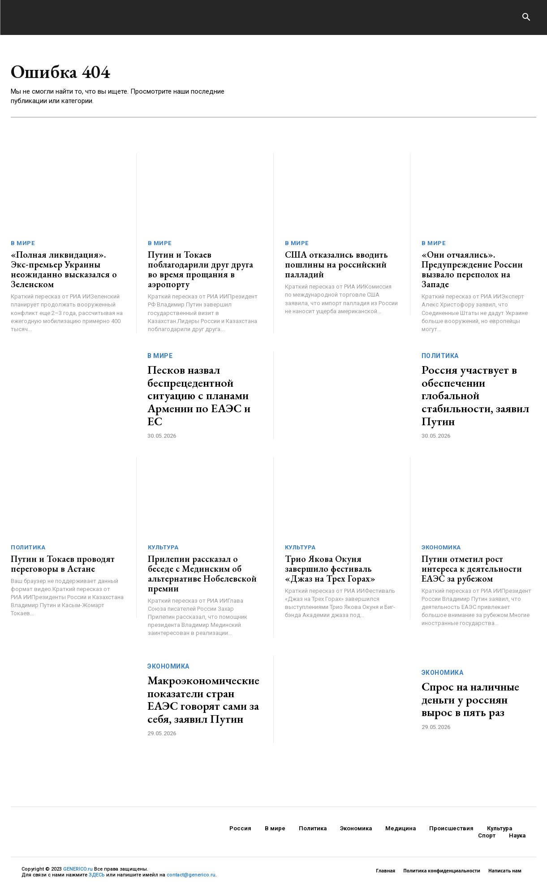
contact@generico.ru (191, 875)
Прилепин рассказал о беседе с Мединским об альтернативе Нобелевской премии (202, 573)
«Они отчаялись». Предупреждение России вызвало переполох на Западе (472, 269)
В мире (22, 243)
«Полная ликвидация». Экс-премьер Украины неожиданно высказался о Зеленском (64, 269)
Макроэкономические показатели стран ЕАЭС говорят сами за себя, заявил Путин (203, 699)
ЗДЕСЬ (97, 875)
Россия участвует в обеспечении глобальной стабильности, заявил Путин (475, 395)
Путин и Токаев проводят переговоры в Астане (63, 563)
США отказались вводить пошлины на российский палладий (336, 264)
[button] (526, 18)
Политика (440, 356)
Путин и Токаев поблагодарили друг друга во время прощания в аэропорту (200, 269)
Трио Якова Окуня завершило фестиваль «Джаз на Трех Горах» (330, 568)
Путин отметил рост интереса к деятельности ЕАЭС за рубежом (472, 568)
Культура (163, 547)
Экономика (441, 547)
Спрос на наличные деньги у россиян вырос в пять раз (470, 699)
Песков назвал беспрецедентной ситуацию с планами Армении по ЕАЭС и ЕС (198, 395)
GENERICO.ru (78, 869)
